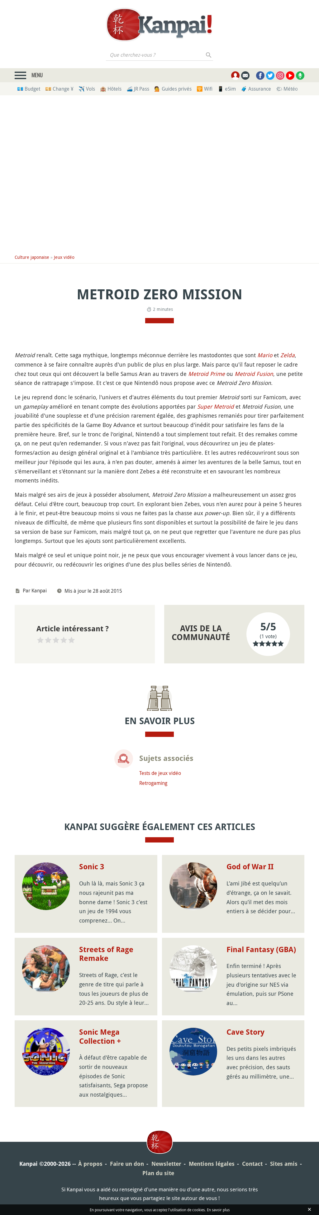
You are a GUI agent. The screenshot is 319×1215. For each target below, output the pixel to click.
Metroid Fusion (254, 373)
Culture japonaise (32, 257)
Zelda (287, 355)
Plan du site (158, 1173)
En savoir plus (218, 1209)
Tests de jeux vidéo (160, 773)
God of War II (250, 866)
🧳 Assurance (256, 88)
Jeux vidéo (64, 257)
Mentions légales (212, 1163)
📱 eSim (226, 88)
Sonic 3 (91, 866)
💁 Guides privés (173, 88)
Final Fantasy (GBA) (261, 949)
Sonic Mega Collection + (100, 1037)
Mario (264, 355)
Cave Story (245, 1032)
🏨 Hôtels (110, 88)
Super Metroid (215, 406)
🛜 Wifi (204, 88)
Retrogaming (153, 783)
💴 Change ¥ (59, 88)
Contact (252, 1163)
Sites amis (284, 1163)
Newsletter (166, 1163)
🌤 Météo (287, 88)
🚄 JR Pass (137, 88)
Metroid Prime (206, 373)
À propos (90, 1163)
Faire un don (127, 1163)
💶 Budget (28, 88)
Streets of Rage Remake (106, 954)
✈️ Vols (87, 88)
